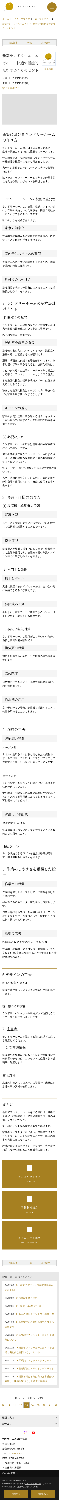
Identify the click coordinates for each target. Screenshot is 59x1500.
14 (32, 1405)
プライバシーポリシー (33, 1484)
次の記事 (45, 42)
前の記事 (13, 42)
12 (20, 1405)
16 (44, 1405)
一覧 (29, 42)
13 (26, 1405)
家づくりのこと (11, 88)
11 (14, 1405)
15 (38, 1405)
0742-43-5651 (16, 1453)
